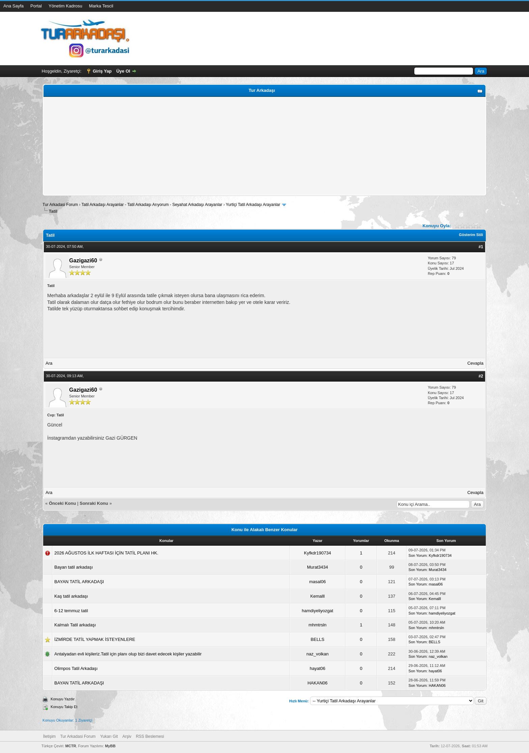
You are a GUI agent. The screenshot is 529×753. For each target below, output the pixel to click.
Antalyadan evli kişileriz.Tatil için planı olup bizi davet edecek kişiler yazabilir (127, 653)
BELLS (317, 639)
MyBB (110, 746)
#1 (481, 246)
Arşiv (127, 736)
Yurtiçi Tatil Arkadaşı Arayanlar (253, 204)
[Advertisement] (247, 146)
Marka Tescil (101, 5)
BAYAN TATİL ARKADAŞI (79, 581)
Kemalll (317, 596)
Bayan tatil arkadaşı (73, 567)
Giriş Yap (102, 71)
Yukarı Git (109, 736)
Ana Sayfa (13, 5)
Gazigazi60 (83, 260)
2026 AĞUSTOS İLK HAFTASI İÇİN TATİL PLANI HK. (106, 552)
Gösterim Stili (471, 235)
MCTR (70, 746)
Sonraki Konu (94, 503)
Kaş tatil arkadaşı (71, 596)
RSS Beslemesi (150, 736)
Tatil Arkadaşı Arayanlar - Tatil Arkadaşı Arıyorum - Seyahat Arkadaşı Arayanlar (152, 204)
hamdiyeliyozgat (317, 610)
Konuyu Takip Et (64, 707)
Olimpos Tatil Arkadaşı (76, 668)
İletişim (49, 736)
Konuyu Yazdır (63, 699)
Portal (36, 5)
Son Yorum (418, 555)
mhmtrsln (317, 624)
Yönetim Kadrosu (65, 5)
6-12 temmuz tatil (71, 610)
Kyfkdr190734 (317, 552)
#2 (481, 376)
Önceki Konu (62, 503)
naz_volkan (317, 653)
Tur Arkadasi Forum (60, 204)
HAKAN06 (317, 682)
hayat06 (317, 668)
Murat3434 (317, 567)
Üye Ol (123, 71)
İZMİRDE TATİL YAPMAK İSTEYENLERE (94, 639)
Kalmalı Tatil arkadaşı (75, 624)
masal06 (317, 581)
